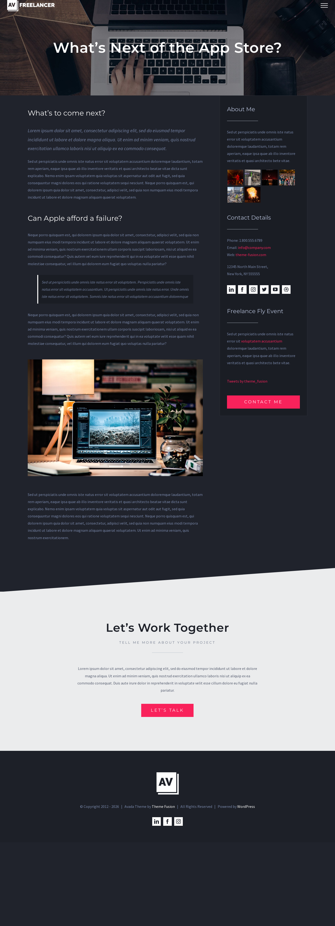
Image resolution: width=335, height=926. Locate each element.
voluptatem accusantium (261, 341)
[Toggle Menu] (324, 5)
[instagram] (253, 289)
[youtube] (275, 289)
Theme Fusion (163, 806)
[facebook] (242, 289)
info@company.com (254, 247)
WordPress (246, 806)
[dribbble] (286, 289)
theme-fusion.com (251, 254)
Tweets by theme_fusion (247, 381)
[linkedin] (231, 289)
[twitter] (264, 289)
